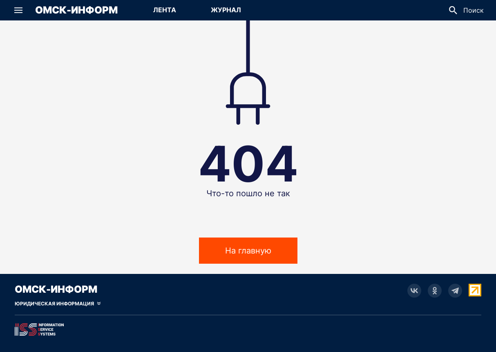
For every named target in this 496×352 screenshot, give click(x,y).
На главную (248, 251)
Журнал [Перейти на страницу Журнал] (226, 10)
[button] (18, 10)
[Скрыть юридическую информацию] (58, 304)
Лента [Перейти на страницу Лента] (164, 10)
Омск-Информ (76, 10)
